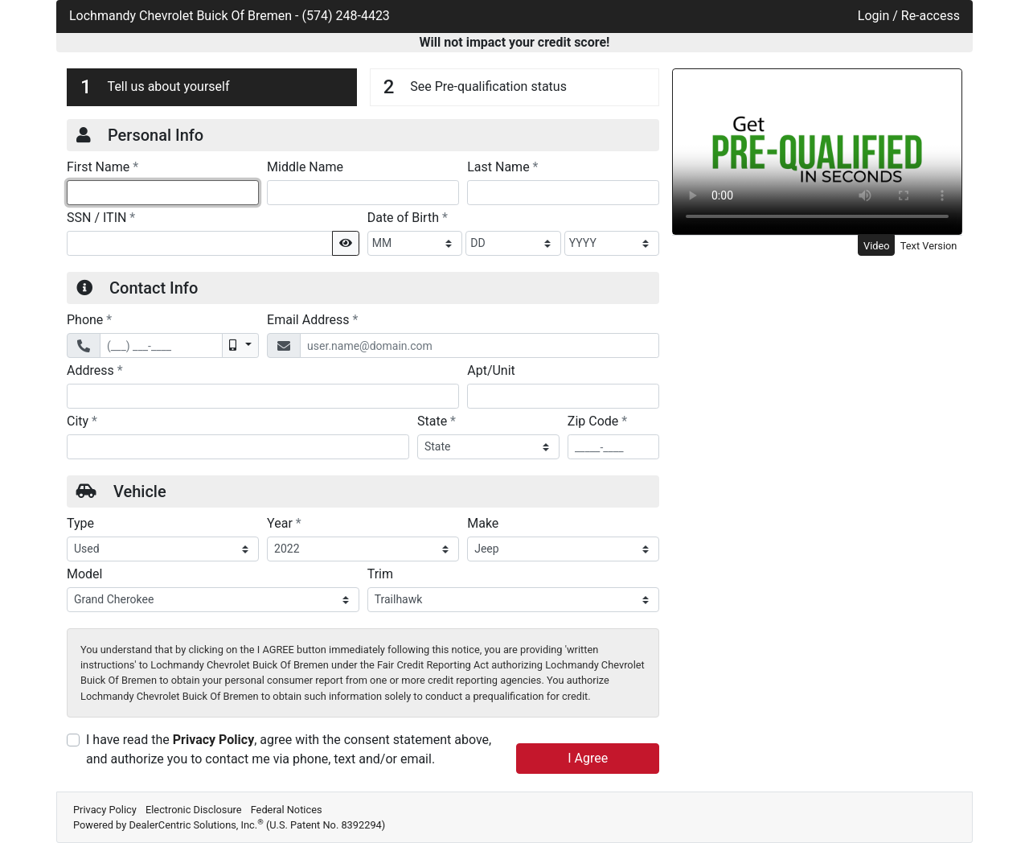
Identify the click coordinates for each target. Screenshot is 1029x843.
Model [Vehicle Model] (85, 574)
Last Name (502, 166)
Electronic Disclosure (194, 810)
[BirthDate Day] (513, 243)
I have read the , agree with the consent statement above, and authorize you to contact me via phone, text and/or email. (288, 749)
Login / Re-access (909, 15)
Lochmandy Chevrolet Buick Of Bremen (182, 15)
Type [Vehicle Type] (80, 523)
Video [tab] (876, 246)
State (436, 421)
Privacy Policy (213, 739)
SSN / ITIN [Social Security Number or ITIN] (101, 217)
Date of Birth (407, 217)
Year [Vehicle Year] (284, 523)
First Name (102, 166)
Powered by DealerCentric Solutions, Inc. (229, 825)
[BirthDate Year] (612, 243)
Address (95, 370)
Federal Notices (286, 810)
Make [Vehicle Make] (482, 523)
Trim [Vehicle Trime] (380, 574)
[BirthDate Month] (415, 243)
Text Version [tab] (928, 246)
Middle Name (305, 167)
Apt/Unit (491, 370)
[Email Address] (479, 345)
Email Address (312, 319)
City (82, 421)
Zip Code (597, 421)
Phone (89, 319)
